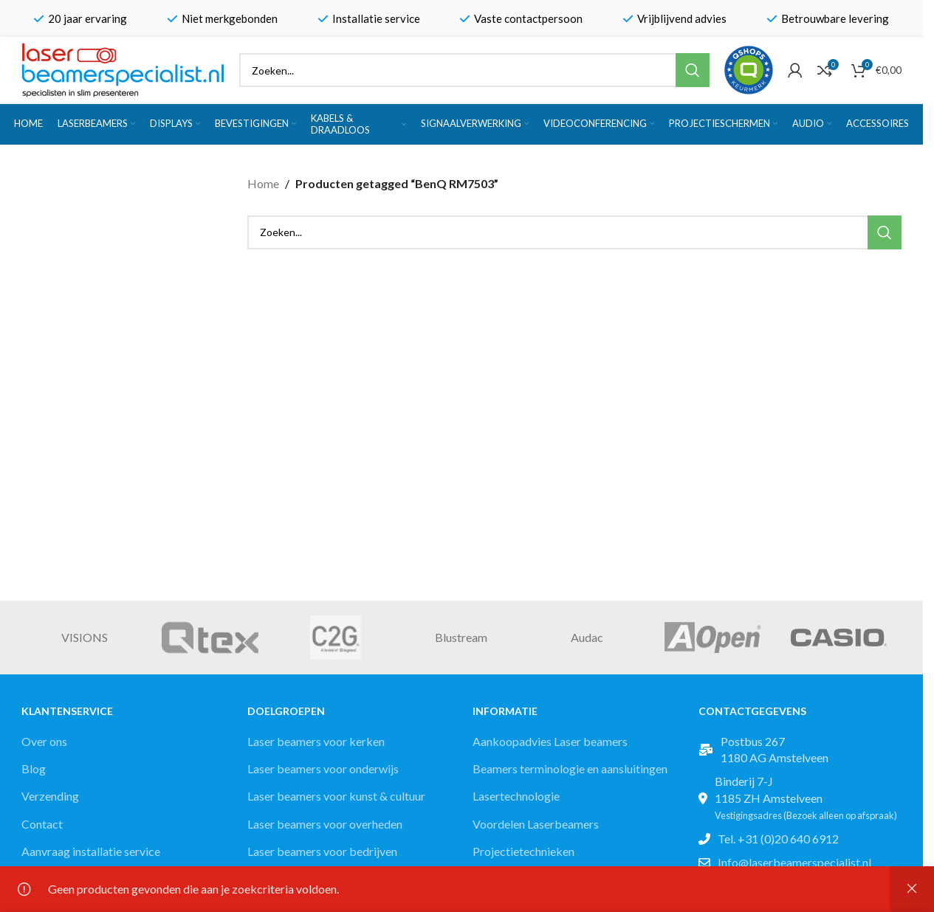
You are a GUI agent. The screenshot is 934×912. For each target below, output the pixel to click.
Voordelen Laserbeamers (536, 824)
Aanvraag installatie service (90, 851)
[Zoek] (474, 70)
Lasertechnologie (516, 796)
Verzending (50, 796)
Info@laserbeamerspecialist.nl (794, 862)
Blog (33, 768)
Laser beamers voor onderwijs (323, 768)
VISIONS (84, 637)
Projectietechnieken (523, 851)
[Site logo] (122, 68)
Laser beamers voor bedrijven (322, 851)
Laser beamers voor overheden (324, 824)
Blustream (461, 637)
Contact (42, 824)
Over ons (44, 741)
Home (263, 183)
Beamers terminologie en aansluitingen (570, 768)
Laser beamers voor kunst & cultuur (336, 796)
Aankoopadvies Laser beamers (550, 741)
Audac (587, 637)
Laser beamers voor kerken (316, 741)
